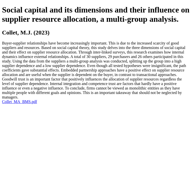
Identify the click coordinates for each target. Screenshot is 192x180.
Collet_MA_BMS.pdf (19, 102)
